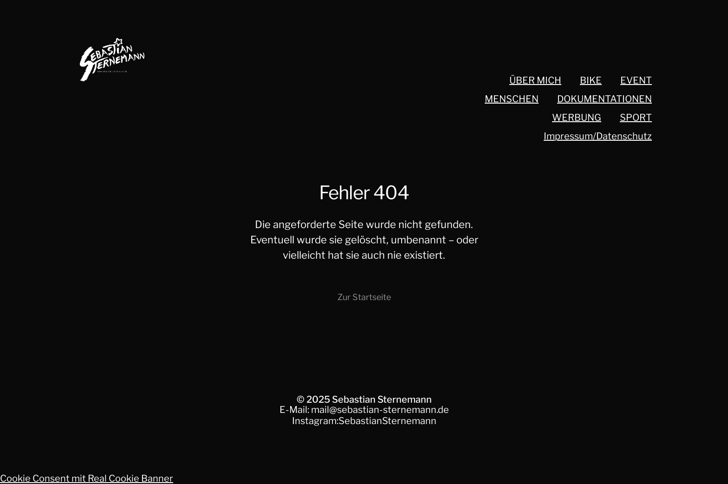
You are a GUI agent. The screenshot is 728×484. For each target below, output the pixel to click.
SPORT (636, 117)
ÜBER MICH (535, 80)
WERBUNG (576, 117)
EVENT (636, 80)
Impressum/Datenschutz (598, 136)
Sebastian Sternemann (382, 399)
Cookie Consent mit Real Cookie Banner (86, 478)
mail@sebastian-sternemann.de (380, 409)
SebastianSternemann (387, 420)
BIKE (591, 80)
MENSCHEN (512, 99)
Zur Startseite (364, 297)
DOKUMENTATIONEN (604, 99)
